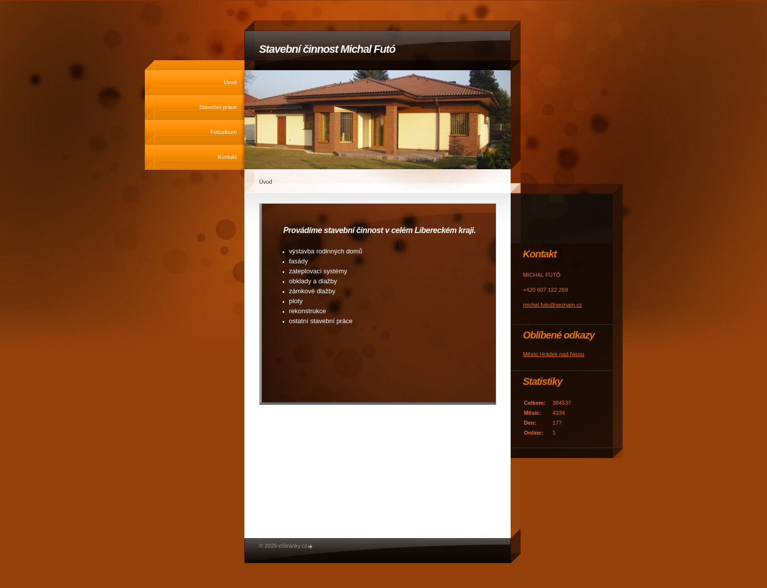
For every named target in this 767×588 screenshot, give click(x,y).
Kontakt (227, 157)
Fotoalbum (224, 132)
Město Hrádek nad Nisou (553, 354)
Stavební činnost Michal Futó (327, 49)
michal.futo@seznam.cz (552, 305)
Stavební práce (217, 107)
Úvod (229, 82)
